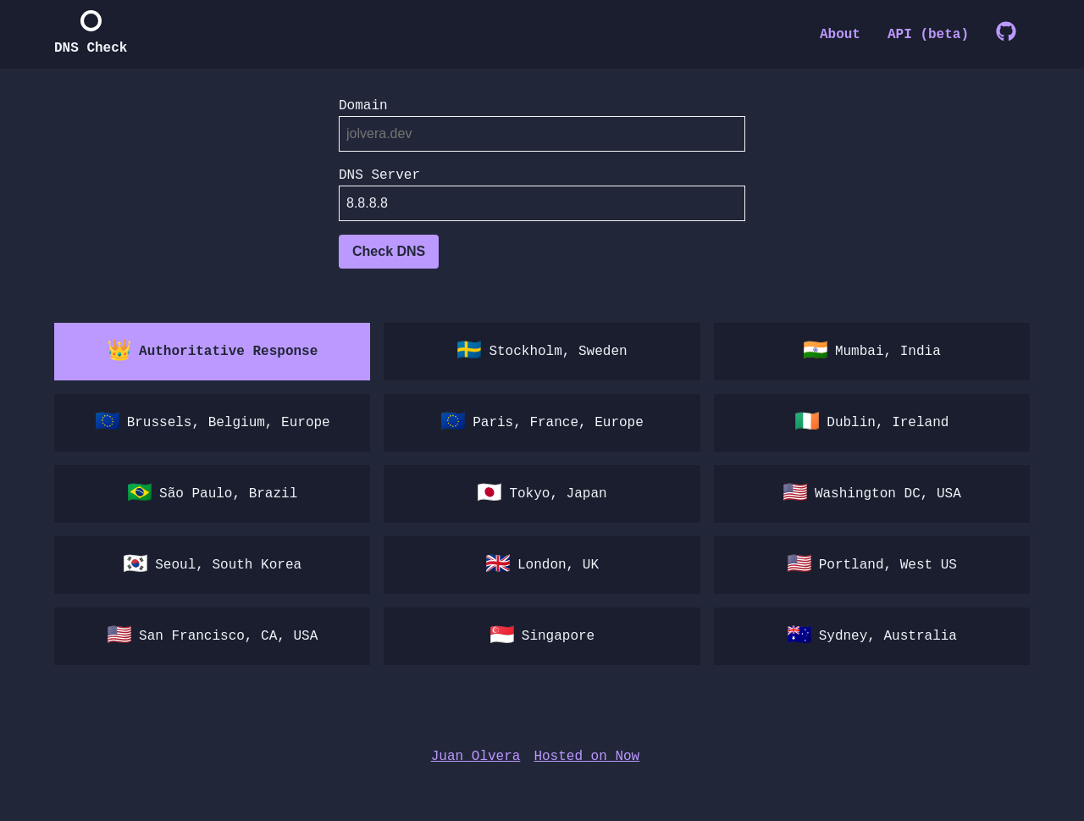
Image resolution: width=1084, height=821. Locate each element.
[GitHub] (1006, 34)
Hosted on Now (586, 756)
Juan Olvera (476, 756)
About (840, 34)
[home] (90, 34)
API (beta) (928, 34)
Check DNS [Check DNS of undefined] (388, 251)
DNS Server (379, 175)
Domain (363, 106)
